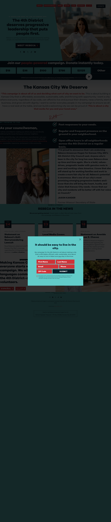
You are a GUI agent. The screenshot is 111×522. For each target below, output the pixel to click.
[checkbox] (37, 276)
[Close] (80, 239)
